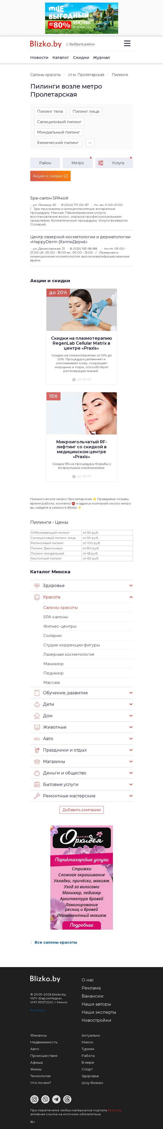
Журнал (101, 57)
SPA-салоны (55, 616)
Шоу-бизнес (93, 1083)
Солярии (52, 635)
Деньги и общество (60, 773)
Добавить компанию (81, 810)
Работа (88, 1056)
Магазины (49, 762)
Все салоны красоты (53, 942)
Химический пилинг (58, 142)
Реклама (91, 988)
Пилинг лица (86, 111)
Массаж (51, 682)
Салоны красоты (45, 74)
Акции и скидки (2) (50, 176)
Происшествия (43, 1056)
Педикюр (53, 673)
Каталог (60, 57)
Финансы (38, 1035)
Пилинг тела (50, 111)
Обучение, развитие (61, 693)
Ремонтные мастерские (64, 796)
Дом (43, 716)
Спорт (87, 1069)
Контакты (37, 1010)
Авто (43, 739)
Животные (50, 727)
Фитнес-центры (59, 626)
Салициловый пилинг (59, 121)
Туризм (88, 1049)
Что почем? (40, 1083)
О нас (88, 979)
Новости (39, 57)
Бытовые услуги (56, 784)
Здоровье (49, 586)
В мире (88, 1062)
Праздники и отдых (60, 750)
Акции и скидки (50, 280)
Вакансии (93, 996)
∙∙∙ (90, 142)
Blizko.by (115, 1110)
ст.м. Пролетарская (86, 74)
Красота (47, 597)
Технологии (40, 1076)
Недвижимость (43, 1042)
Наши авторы (96, 1004)
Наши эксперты (99, 1012)
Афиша (36, 1062)
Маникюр (53, 663)
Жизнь (35, 1069)
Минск (87, 1042)
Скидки (81, 57)
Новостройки (96, 1020)
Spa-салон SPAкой (49, 197)
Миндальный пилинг (58, 132)
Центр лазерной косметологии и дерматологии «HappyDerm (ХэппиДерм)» (80, 239)
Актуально (91, 1035)
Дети (44, 704)
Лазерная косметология (68, 654)
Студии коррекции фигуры (71, 644)
